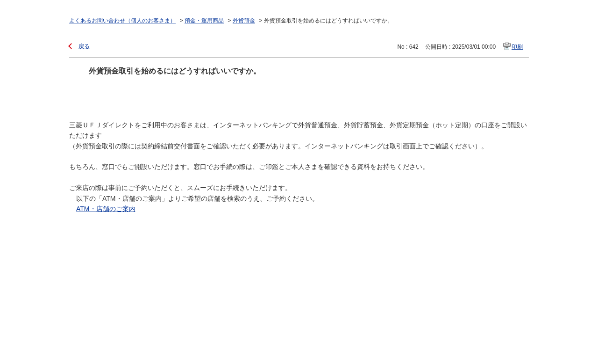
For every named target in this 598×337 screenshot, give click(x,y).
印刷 (517, 47)
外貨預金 (244, 20)
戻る (84, 46)
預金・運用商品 (204, 20)
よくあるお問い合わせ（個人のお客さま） (122, 20)
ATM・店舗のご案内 (105, 208)
